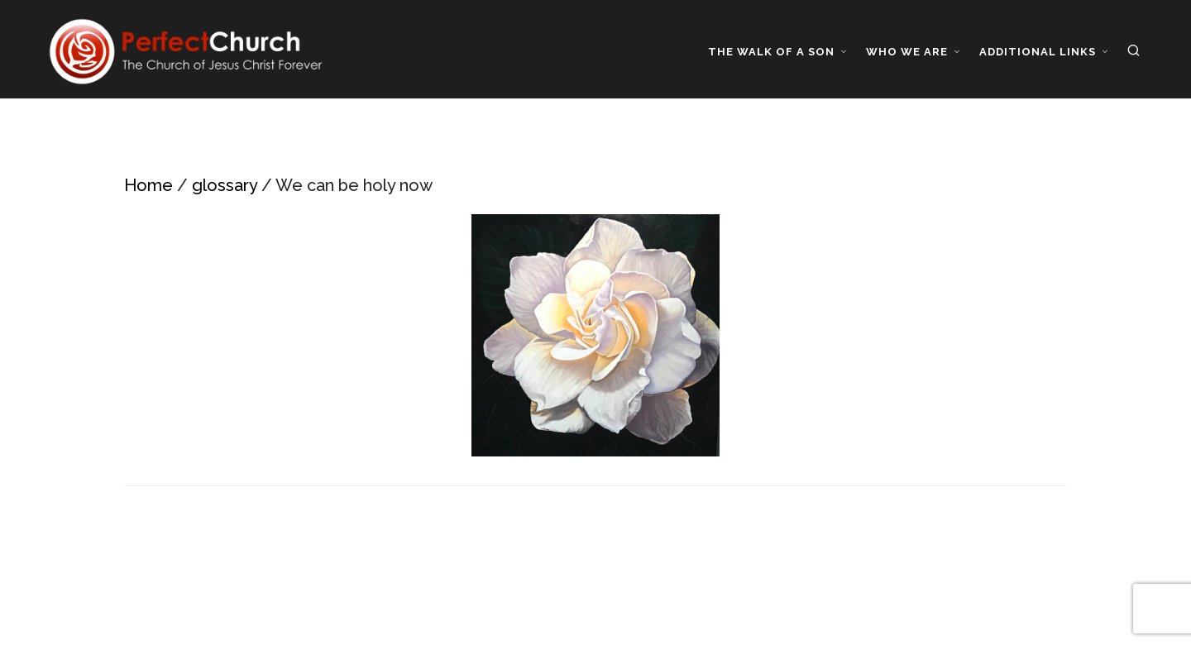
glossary (224, 185)
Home (148, 185)
